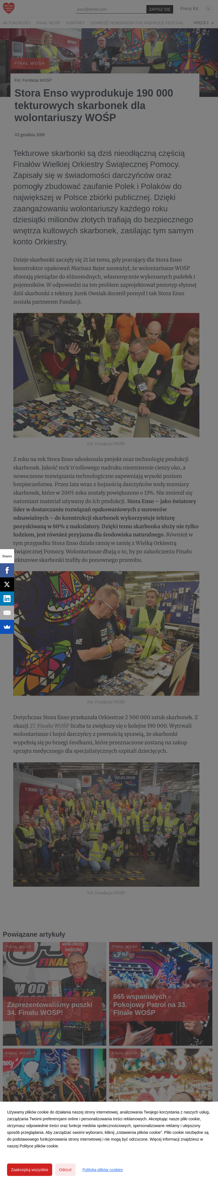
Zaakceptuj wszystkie (29, 1169)
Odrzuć (65, 1169)
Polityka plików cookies (102, 1169)
